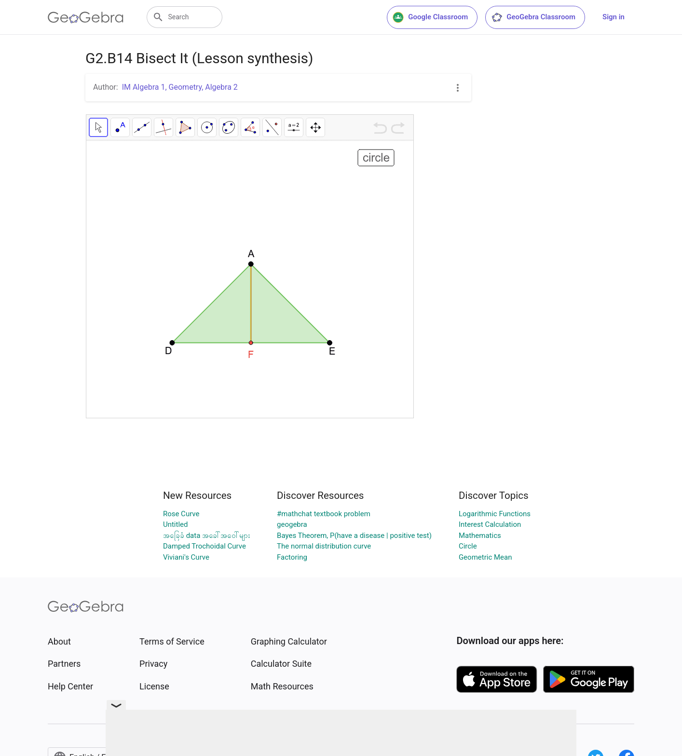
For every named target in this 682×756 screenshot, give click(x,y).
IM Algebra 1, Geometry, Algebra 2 (180, 87)
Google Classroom (430, 17)
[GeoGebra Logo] (85, 17)
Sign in (613, 17)
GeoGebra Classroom (533, 17)
